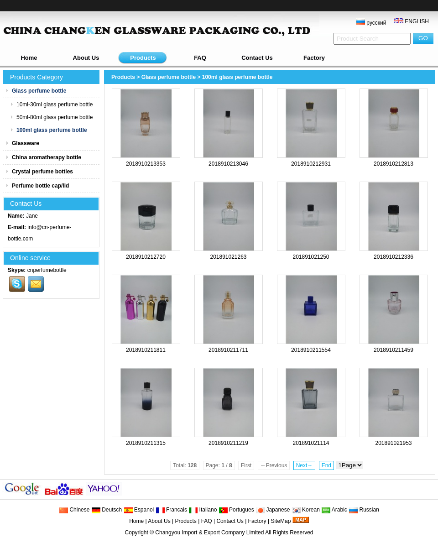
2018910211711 (228, 350)
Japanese (273, 509)
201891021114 (310, 443)
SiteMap (281, 521)
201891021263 (228, 257)
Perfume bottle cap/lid (37, 186)
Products (143, 57)
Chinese (74, 509)
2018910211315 (146, 443)
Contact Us (257, 57)
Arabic (334, 509)
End (326, 465)
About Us (86, 57)
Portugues (236, 509)
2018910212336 (393, 257)
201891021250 (310, 257)
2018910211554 (311, 350)
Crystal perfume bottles (39, 171)
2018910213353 (146, 164)
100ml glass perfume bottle (237, 77)
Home (29, 57)
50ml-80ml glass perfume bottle (51, 117)
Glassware (22, 143)
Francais (171, 509)
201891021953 (393, 443)
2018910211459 (393, 350)
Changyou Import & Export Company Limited (209, 532)
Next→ (304, 465)
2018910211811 (146, 350)
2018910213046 (228, 164)
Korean (306, 509)
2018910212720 (146, 257)
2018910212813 (393, 164)
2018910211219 (228, 443)
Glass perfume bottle (168, 77)
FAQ (200, 57)
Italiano (202, 509)
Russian (364, 509)
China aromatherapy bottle (43, 157)
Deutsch (106, 509)
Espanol (139, 509)
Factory (314, 57)
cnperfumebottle (47, 270)
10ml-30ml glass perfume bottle (51, 104)
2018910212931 (311, 164)
